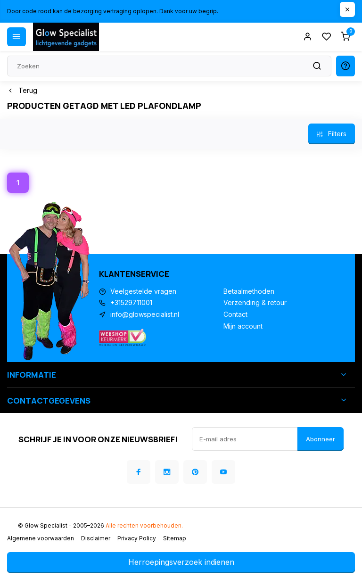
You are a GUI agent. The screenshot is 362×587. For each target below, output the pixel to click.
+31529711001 (131, 302)
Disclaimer (95, 538)
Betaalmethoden (248, 291)
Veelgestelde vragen (143, 291)
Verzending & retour (255, 302)
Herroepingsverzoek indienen (181, 562)
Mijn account (243, 326)
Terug (22, 90)
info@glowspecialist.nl (144, 314)
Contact (235, 314)
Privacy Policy (136, 538)
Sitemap (174, 538)
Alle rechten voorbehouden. (144, 525)
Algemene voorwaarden (40, 538)
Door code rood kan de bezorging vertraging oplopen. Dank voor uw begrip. (112, 11)
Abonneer (320, 439)
